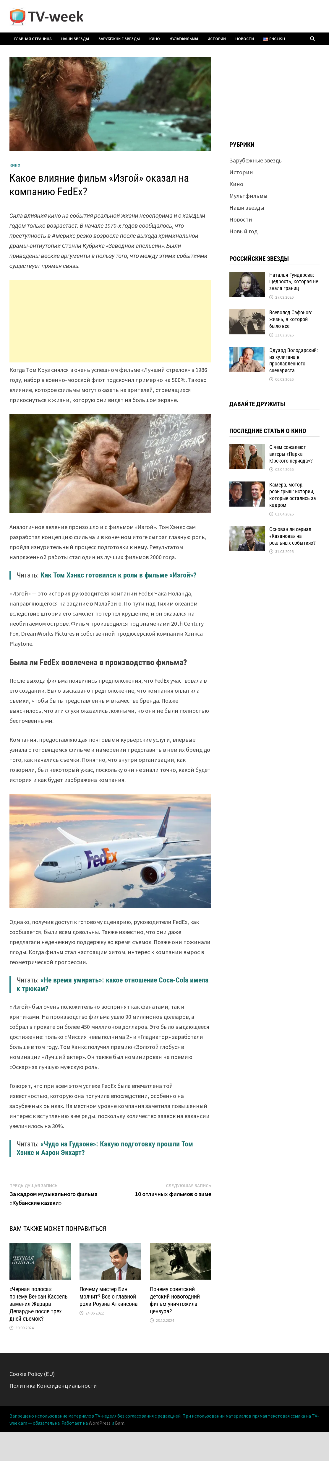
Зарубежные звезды (119, 38)
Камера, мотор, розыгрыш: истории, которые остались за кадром (292, 494)
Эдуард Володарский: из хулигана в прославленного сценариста (293, 360)
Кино (154, 38)
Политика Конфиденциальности (53, 1385)
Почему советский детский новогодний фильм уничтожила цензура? (175, 1300)
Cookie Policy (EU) (32, 1373)
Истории (217, 38)
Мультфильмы (183, 38)
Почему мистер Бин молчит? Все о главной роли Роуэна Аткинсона (109, 1296)
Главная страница (33, 38)
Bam (119, 1423)
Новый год (243, 231)
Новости (244, 38)
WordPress (100, 1423)
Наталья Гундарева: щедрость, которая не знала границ (293, 282)
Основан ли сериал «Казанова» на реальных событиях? (292, 536)
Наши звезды (75, 38)
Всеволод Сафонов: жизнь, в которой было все (290, 319)
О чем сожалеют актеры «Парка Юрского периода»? (291, 454)
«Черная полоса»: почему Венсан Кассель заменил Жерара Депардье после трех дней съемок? (38, 1304)
